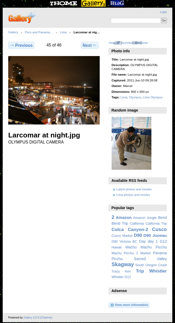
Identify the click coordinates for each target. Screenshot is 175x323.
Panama (160, 253)
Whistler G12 (121, 277)
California (137, 223)
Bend (162, 217)
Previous (21, 45)
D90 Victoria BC (124, 241)
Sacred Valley (150, 259)
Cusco (159, 229)
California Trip (156, 223)
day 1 (153, 241)
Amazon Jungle (145, 218)
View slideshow (137, 42)
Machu (131, 247)
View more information (129, 305)
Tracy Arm (121, 271)
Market (145, 253)
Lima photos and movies (133, 194)
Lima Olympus (153, 97)
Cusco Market (122, 236)
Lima (63, 32)
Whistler (158, 271)
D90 (138, 235)
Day (142, 241)
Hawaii (117, 247)
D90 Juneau (155, 235)
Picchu (117, 259)
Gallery (13, 32)
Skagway (123, 264)
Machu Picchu (154, 247)
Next (90, 45)
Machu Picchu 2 (125, 253)
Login (163, 12)
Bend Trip (120, 223)
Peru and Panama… (39, 32)
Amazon (124, 217)
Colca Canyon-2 (130, 229)
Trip (140, 271)
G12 (163, 241)
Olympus (135, 97)
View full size (117, 42)
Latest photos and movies (134, 189)
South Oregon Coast (151, 265)
